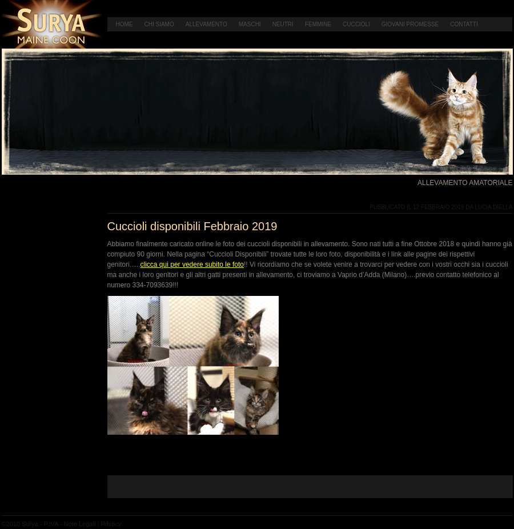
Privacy (111, 523)
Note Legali (80, 523)
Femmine (318, 24)
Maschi (250, 24)
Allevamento (206, 24)
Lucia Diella (493, 207)
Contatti (464, 24)
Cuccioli (356, 24)
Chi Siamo (159, 24)
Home (124, 24)
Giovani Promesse (410, 24)
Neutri (283, 24)
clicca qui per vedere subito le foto (192, 264)
